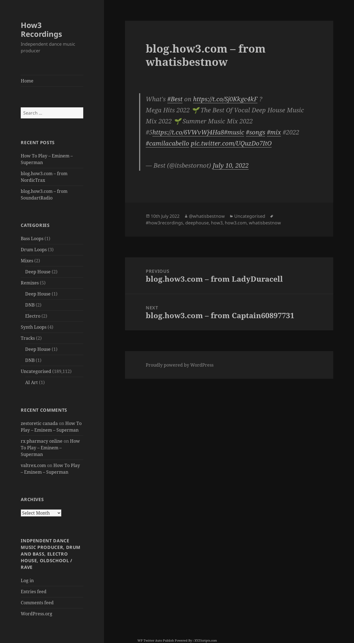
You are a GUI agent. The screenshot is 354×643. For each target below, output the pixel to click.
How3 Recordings (41, 29)
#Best (175, 99)
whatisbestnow (265, 223)
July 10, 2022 (231, 165)
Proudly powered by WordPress (180, 365)
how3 (217, 223)
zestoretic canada (39, 423)
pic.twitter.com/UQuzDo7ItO (231, 143)
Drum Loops (34, 250)
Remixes (30, 283)
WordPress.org (36, 614)
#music (234, 132)
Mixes (27, 261)
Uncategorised (36, 371)
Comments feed (37, 603)
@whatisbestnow (207, 216)
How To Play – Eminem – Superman (50, 447)
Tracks (28, 338)
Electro (32, 316)
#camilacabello (167, 143)
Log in (27, 580)
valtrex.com (33, 465)
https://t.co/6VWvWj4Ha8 (188, 132)
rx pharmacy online (42, 441)
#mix (274, 132)
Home (27, 81)
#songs (255, 132)
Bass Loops (32, 238)
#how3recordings (164, 223)
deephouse (197, 223)
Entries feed (33, 591)
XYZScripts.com (205, 640)
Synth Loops (33, 327)
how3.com (236, 223)
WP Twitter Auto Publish (155, 640)
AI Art (31, 382)
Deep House (38, 272)
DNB (30, 305)
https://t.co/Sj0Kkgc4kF (225, 99)
